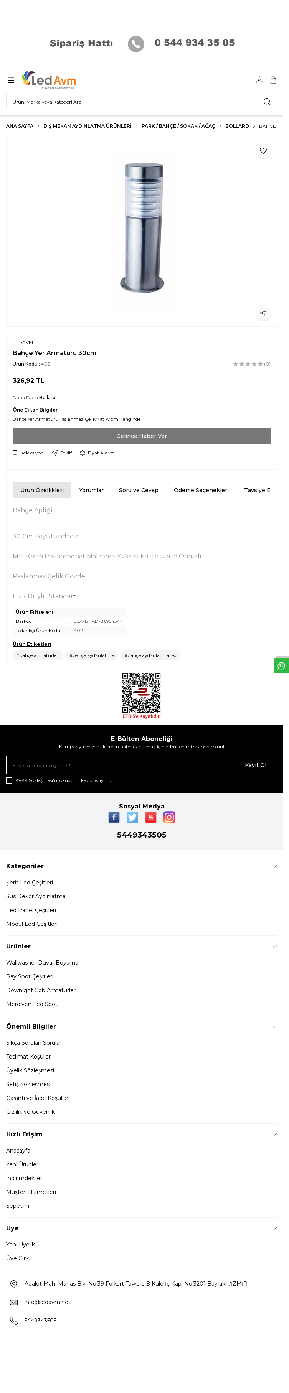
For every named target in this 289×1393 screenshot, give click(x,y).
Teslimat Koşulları (29, 1056)
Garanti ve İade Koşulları (37, 1098)
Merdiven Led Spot (32, 1004)
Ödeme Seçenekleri (201, 490)
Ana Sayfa (19, 126)
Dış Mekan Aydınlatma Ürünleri (87, 126)
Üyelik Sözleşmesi (30, 1070)
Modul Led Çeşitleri (32, 923)
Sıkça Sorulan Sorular (33, 1042)
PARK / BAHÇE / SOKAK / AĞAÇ (178, 126)
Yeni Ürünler (22, 1164)
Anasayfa (18, 1150)
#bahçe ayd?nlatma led (150, 655)
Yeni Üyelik (20, 1244)
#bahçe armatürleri (37, 655)
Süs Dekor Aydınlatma (36, 896)
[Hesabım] (259, 80)
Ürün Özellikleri (42, 490)
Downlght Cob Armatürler (41, 990)
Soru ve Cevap (139, 490)
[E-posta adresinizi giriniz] (141, 765)
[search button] (267, 101)
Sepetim (17, 1205)
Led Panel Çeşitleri (31, 910)
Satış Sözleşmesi (28, 1084)
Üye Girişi (18, 1258)
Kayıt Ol (255, 765)
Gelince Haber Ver (141, 436)
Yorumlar (91, 490)
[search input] (141, 101)
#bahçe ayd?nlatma (91, 655)
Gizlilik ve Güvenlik (30, 1111)
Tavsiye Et (258, 490)
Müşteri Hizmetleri (31, 1192)
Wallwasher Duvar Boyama (42, 962)
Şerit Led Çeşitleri (29, 882)
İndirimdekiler (24, 1178)
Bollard (237, 126)
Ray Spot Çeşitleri (29, 976)
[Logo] (59, 80)
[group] (142, 231)
